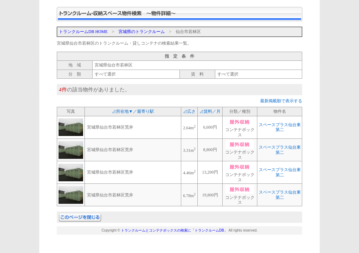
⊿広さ (189, 111)
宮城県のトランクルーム (141, 31)
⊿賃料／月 (210, 111)
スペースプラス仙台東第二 (280, 127)
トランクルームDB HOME (83, 31)
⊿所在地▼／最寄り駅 (133, 111)
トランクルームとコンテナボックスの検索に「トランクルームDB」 (174, 230)
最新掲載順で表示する (281, 101)
